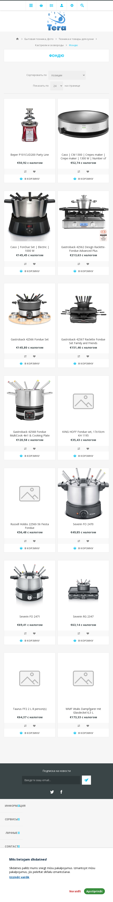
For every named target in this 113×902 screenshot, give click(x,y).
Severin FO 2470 (83, 524)
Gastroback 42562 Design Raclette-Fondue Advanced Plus (83, 249)
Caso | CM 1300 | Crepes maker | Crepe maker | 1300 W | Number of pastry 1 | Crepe (83, 158)
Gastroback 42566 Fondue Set (30, 339)
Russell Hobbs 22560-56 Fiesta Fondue (29, 526)
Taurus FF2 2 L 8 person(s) (30, 709)
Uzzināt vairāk (19, 877)
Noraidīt (75, 891)
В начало (17, 39)
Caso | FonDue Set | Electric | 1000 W (29, 249)
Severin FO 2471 (30, 616)
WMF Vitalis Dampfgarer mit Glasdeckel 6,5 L (83, 710)
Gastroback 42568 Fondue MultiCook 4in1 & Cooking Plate (30, 433)
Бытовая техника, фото (39, 39)
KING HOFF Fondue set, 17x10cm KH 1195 (83, 433)
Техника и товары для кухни (76, 39)
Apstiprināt (94, 891)
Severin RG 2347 (83, 616)
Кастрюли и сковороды (49, 45)
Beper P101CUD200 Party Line (29, 154)
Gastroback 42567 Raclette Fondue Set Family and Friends (83, 341)
